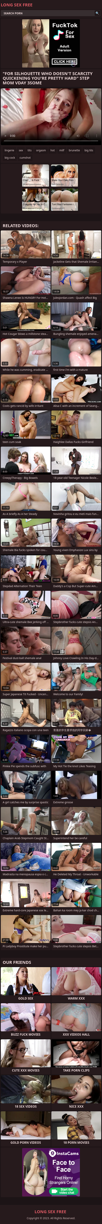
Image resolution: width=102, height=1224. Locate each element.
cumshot (25, 157)
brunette (74, 150)
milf (61, 150)
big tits (88, 150)
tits (29, 150)
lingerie (9, 150)
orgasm (41, 150)
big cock (10, 157)
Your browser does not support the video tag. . (51, 116)
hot (52, 150)
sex (21, 150)
